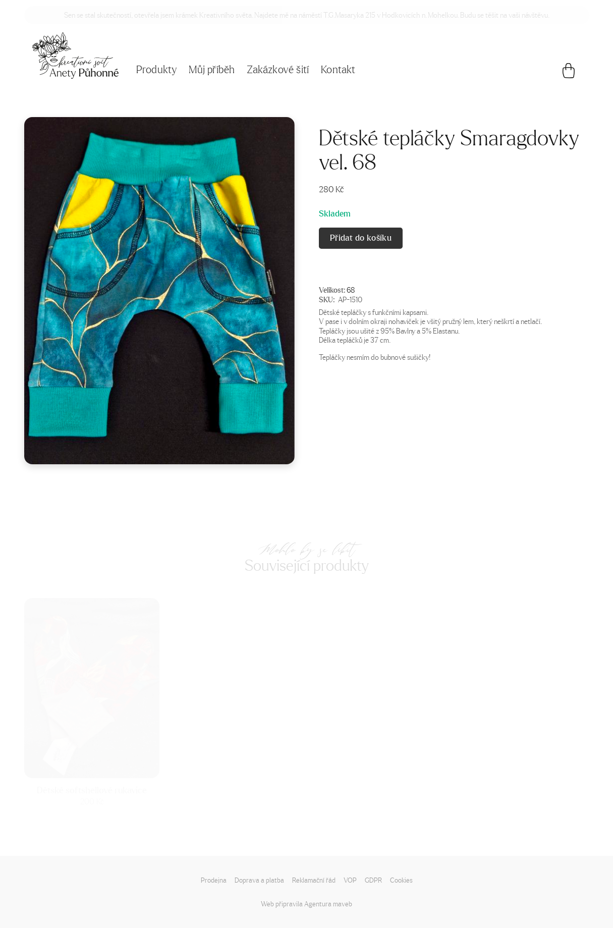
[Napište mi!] (75, 55)
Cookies (401, 880)
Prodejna (214, 880)
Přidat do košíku (361, 237)
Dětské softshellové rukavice (92, 789)
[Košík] (568, 73)
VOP (350, 880)
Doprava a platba (259, 880)
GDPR (373, 880)
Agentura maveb (328, 903)
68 (351, 289)
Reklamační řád (314, 880)
